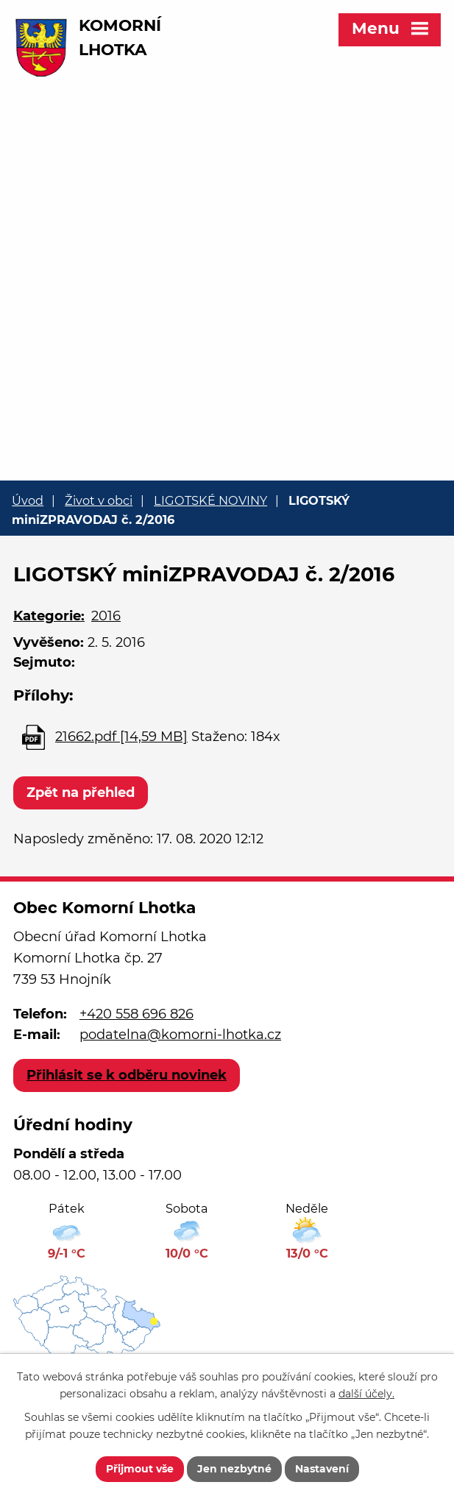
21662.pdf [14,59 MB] (121, 736)
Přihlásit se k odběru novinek (126, 1075)
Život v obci (98, 500)
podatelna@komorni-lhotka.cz (180, 1035)
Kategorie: (49, 616)
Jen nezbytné (234, 1468)
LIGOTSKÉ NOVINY (210, 500)
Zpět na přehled (80, 792)
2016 (106, 616)
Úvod (27, 500)
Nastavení (322, 1468)
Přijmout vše (140, 1468)
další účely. (366, 1393)
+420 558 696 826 (136, 1014)
